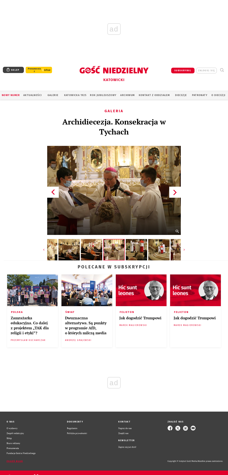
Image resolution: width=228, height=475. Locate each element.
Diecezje (181, 95)
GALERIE (53, 95)
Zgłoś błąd (15, 461)
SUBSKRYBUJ (182, 70)
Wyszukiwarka (222, 70)
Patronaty (199, 95)
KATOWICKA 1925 (75, 95)
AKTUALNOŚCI (32, 95)
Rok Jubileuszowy (103, 95)
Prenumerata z (34, 70)
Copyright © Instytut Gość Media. (182, 461)
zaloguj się (206, 70)
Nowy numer (11, 95)
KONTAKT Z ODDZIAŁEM (154, 95)
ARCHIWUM (127, 95)
